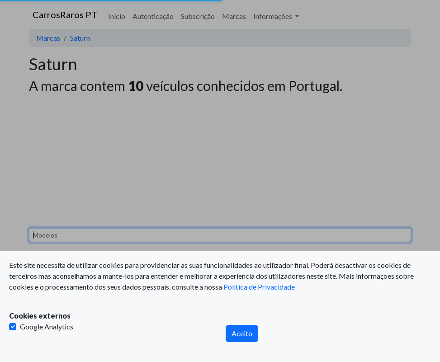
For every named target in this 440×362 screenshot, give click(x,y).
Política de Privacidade (259, 286)
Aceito (242, 333)
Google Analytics (46, 326)
